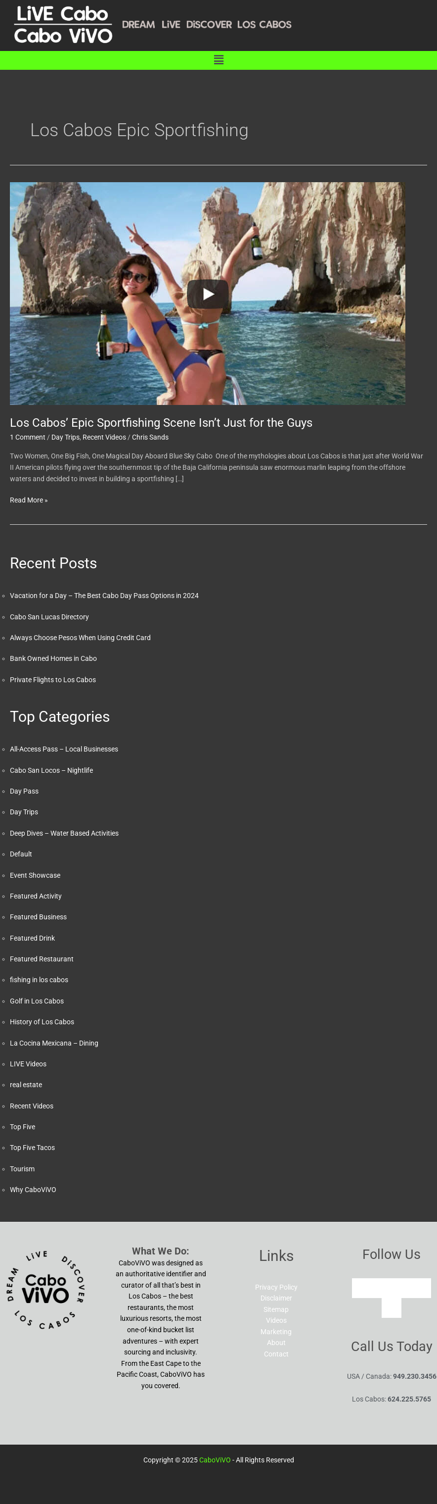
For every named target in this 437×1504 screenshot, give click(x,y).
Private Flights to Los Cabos (53, 680)
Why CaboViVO (33, 1190)
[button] (218, 60)
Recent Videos (104, 437)
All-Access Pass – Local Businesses (64, 749)
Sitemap (276, 1309)
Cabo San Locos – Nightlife (51, 770)
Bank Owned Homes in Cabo (53, 658)
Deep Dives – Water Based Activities (64, 833)
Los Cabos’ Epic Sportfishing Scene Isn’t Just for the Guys (161, 423)
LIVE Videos (28, 1064)
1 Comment (27, 437)
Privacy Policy (276, 1287)
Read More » (29, 499)
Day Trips (65, 437)
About (276, 1343)
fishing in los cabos (39, 980)
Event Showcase (35, 875)
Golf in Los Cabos (37, 1001)
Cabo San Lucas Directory (49, 617)
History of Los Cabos (42, 1022)
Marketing (276, 1332)
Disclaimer (276, 1298)
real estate (26, 1085)
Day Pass (24, 791)
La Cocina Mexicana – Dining (54, 1043)
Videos (276, 1320)
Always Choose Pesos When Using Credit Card (80, 638)
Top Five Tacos (32, 1148)
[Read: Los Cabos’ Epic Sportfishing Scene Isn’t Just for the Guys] (207, 293)
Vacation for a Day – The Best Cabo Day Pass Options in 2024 (104, 596)
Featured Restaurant (42, 959)
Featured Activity (36, 896)
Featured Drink (32, 938)
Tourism (22, 1169)
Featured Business (38, 917)
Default (21, 854)
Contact (276, 1354)
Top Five (22, 1127)
